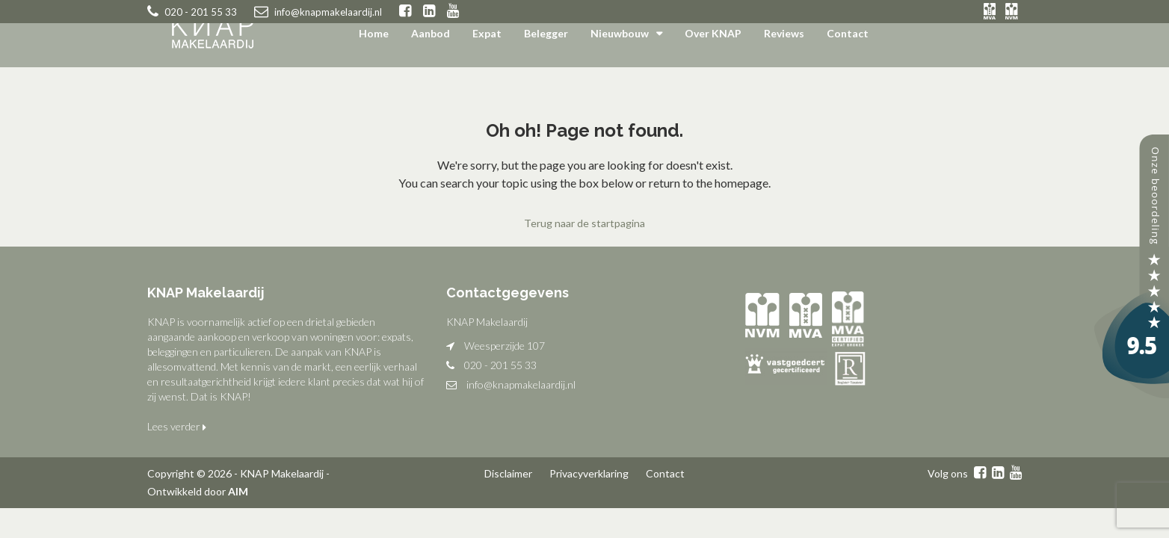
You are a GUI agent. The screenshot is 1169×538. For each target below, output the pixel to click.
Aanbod (430, 33)
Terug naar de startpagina (584, 223)
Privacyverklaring (589, 473)
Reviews (784, 33)
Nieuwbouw (619, 33)
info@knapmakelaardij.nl (521, 384)
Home (374, 33)
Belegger (546, 33)
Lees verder (176, 426)
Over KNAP (713, 33)
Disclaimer (508, 473)
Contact (848, 33)
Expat (487, 33)
